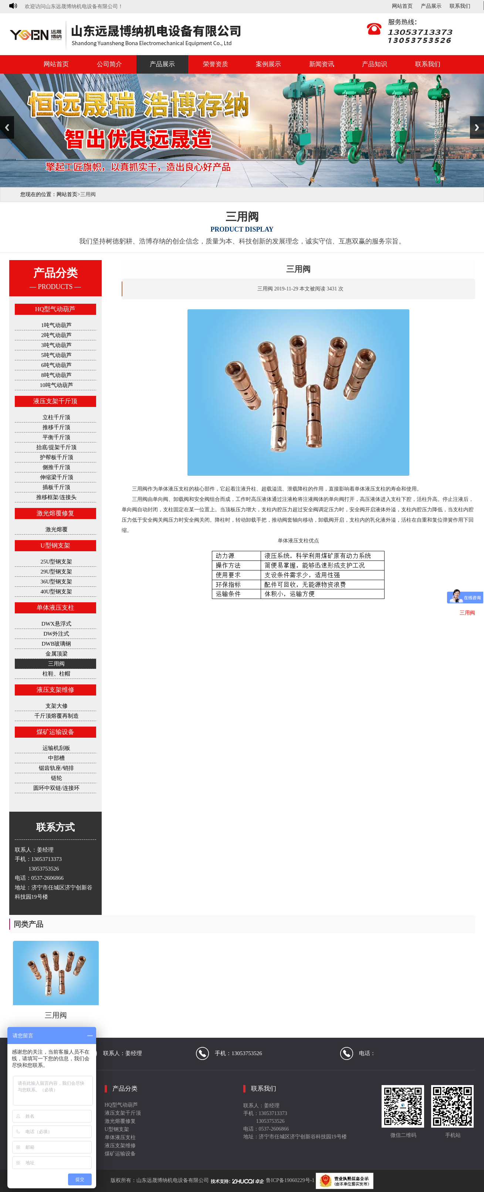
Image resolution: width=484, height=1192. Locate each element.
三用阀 (56, 664)
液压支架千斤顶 (55, 401)
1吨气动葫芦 (56, 325)
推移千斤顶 (56, 427)
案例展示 (268, 64)
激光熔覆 (56, 529)
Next (477, 127)
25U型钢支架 (56, 562)
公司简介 (109, 64)
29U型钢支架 (56, 572)
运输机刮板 (56, 748)
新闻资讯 (321, 64)
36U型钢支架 (56, 582)
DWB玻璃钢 (56, 644)
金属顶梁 (56, 654)
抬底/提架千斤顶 (56, 447)
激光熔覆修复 (55, 513)
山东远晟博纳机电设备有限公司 (172, 1180)
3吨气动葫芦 (56, 345)
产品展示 (431, 6)
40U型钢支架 (56, 592)
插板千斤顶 (56, 487)
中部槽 (56, 758)
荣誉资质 (215, 64)
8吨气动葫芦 (56, 375)
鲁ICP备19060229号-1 (290, 1180)
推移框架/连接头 (56, 497)
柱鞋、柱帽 (56, 674)
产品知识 (374, 64)
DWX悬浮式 (56, 624)
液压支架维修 (55, 689)
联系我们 (460, 6)
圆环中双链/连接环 (56, 788)
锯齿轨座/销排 (56, 768)
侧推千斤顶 (56, 467)
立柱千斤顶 (56, 417)
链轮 (56, 778)
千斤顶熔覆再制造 (56, 716)
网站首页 (402, 6)
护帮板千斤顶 (56, 457)
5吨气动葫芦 (56, 355)
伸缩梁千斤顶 (56, 477)
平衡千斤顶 (56, 437)
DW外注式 (57, 634)
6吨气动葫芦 (56, 365)
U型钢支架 (55, 545)
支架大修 (56, 706)
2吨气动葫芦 (56, 335)
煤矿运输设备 (55, 731)
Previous (7, 127)
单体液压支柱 (55, 607)
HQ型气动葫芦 (55, 309)
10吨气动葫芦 (56, 385)
